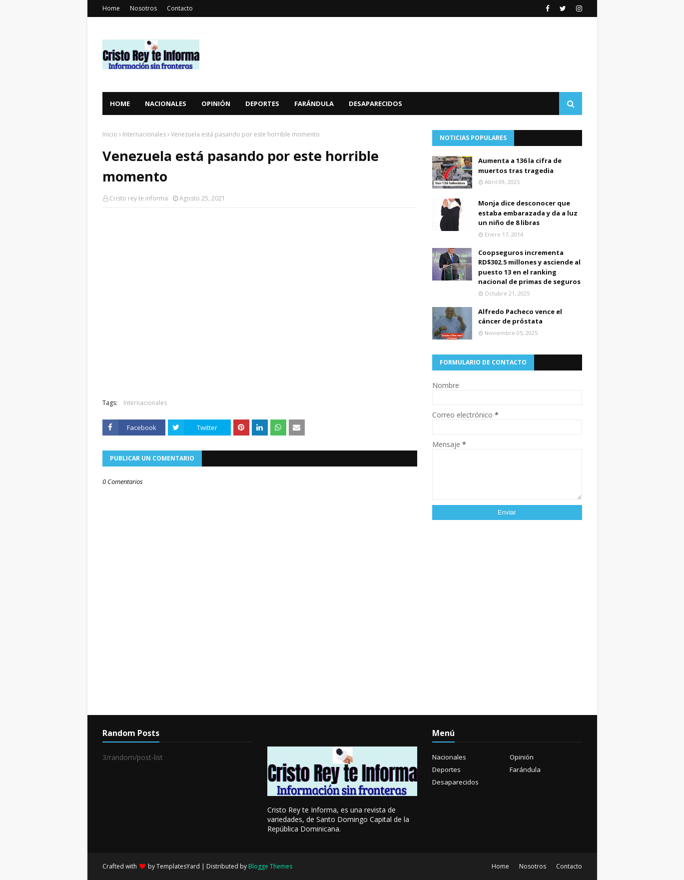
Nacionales (449, 757)
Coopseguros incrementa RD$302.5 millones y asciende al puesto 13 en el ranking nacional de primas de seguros (529, 267)
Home (111, 8)
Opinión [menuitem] (215, 103)
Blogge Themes (270, 866)
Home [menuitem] (120, 103)
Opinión (522, 757)
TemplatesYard (178, 866)
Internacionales (144, 134)
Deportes (446, 769)
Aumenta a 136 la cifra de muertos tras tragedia (520, 165)
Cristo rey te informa (138, 198)
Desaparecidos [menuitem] (375, 103)
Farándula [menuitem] (314, 103)
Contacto (180, 8)
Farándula (525, 769)
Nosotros (143, 8)
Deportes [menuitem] (262, 103)
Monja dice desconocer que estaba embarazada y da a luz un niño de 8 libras (528, 212)
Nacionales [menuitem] (165, 103)
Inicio (109, 134)
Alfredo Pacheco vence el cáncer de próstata (520, 316)
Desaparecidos (455, 782)
